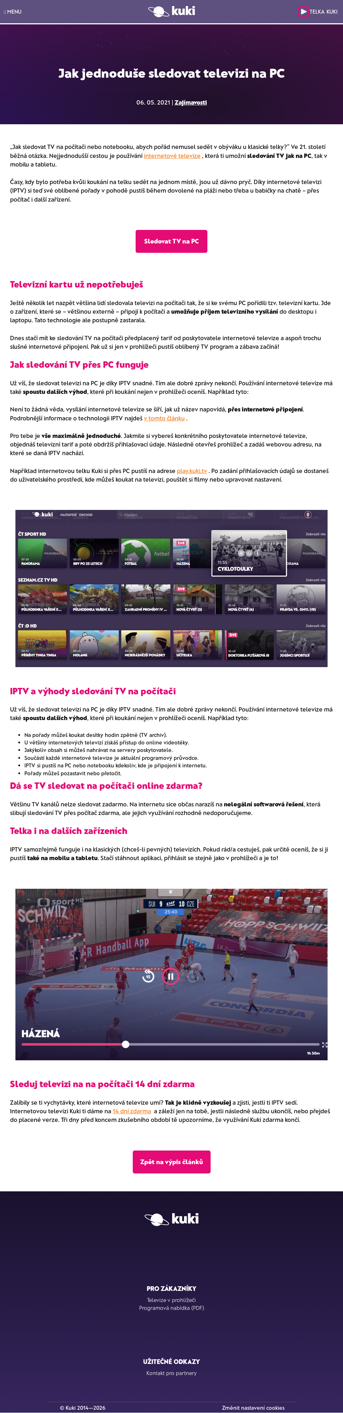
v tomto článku (164, 417)
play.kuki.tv (192, 470)
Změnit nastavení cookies (253, 1407)
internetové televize (172, 155)
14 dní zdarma (132, 1110)
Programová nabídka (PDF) (171, 1308)
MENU (13, 11)
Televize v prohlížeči (171, 1300)
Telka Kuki (317, 11)
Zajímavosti (191, 102)
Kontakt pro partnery (171, 1373)
